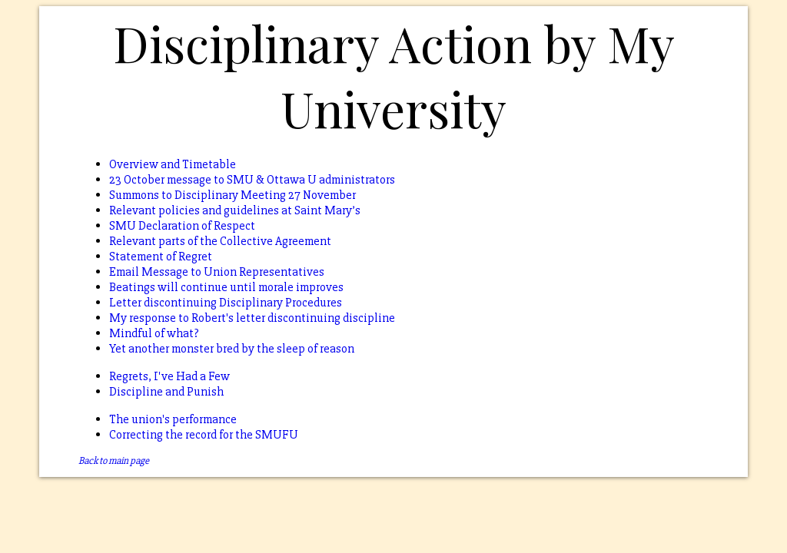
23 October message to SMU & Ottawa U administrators (252, 179)
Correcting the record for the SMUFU (203, 434)
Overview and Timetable (172, 164)
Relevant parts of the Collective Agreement (220, 241)
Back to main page (113, 461)
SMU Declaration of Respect (182, 225)
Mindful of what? (154, 333)
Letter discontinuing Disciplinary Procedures (225, 302)
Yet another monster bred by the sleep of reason (231, 348)
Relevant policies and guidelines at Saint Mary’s (234, 210)
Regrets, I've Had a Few (169, 376)
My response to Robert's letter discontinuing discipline (252, 318)
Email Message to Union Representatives (216, 272)
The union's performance (173, 419)
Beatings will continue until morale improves (226, 287)
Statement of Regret (160, 256)
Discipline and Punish (166, 391)
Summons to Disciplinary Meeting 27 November (232, 195)
